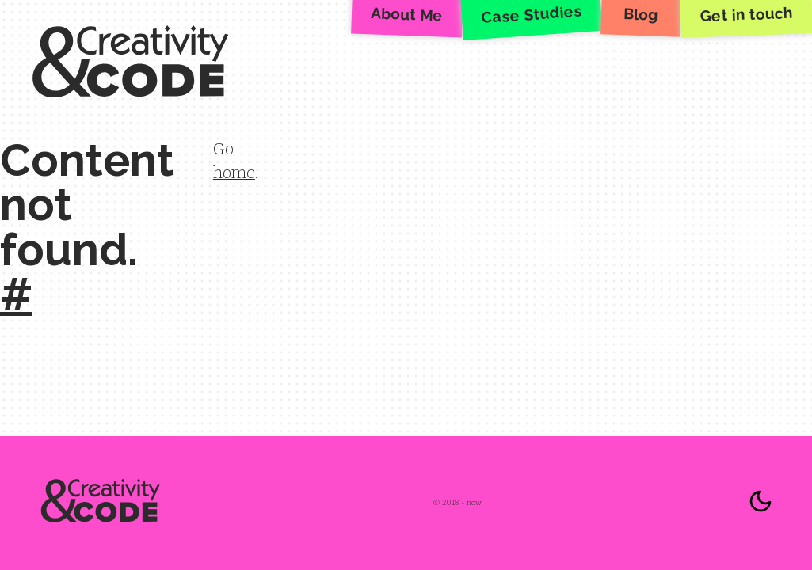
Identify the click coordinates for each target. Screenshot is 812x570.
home (234, 172)
